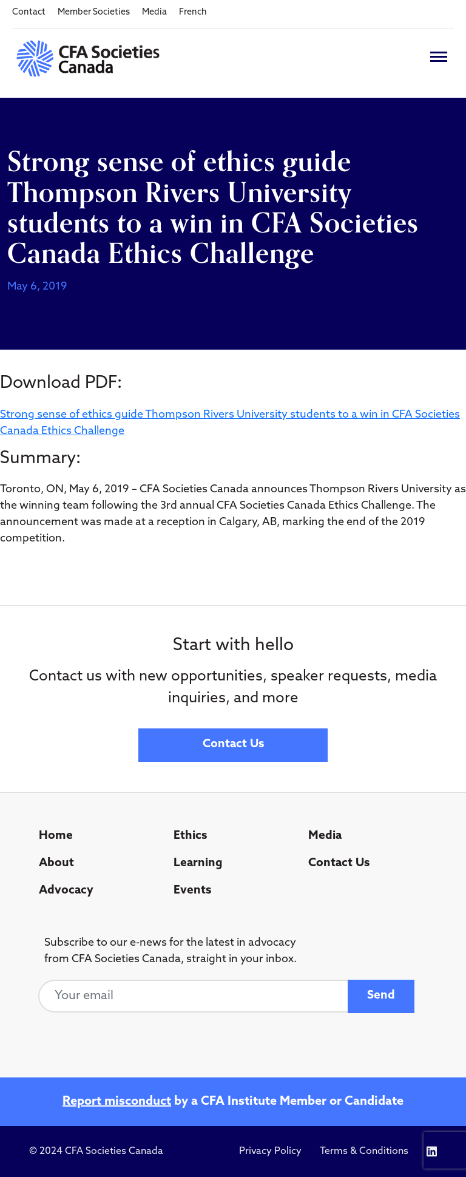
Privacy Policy (270, 1151)
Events (192, 891)
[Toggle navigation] (439, 57)
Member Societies (94, 12)
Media (154, 12)
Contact (29, 12)
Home (56, 836)
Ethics (190, 836)
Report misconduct (116, 1102)
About (56, 863)
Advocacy (66, 891)
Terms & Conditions (364, 1151)
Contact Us (233, 744)
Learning (198, 863)
